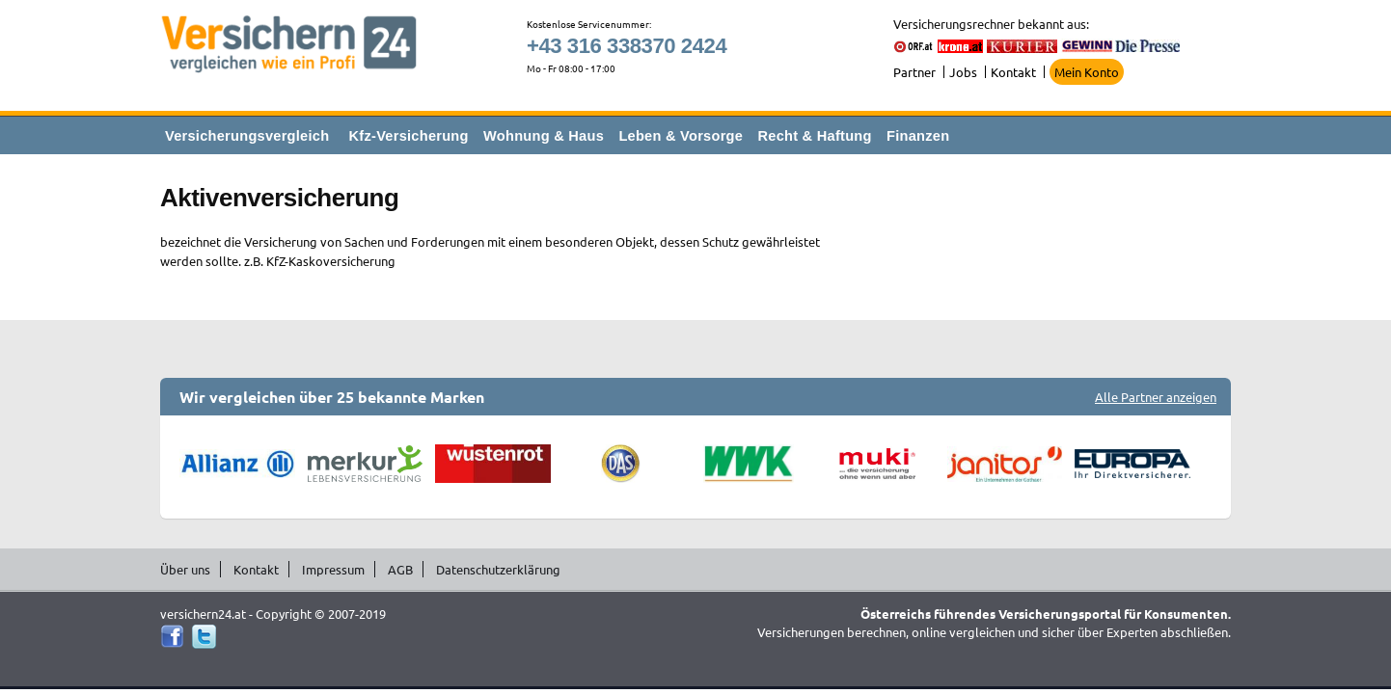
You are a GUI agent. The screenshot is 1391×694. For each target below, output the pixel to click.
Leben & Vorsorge (680, 136)
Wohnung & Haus (543, 136)
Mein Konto (1086, 72)
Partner (914, 72)
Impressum (333, 569)
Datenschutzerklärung (498, 569)
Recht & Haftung (814, 136)
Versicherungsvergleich (247, 136)
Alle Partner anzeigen (1155, 396)
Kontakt (1013, 72)
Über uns (185, 569)
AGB (400, 569)
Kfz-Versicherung (409, 136)
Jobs (963, 72)
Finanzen (917, 136)
